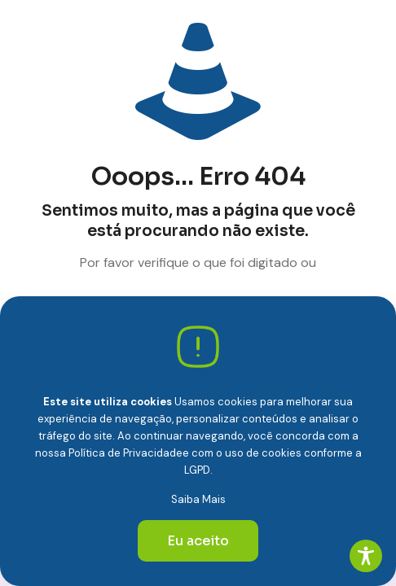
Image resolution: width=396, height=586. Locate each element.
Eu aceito (198, 540)
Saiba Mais (198, 499)
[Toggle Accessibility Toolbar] (366, 556)
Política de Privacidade (125, 453)
